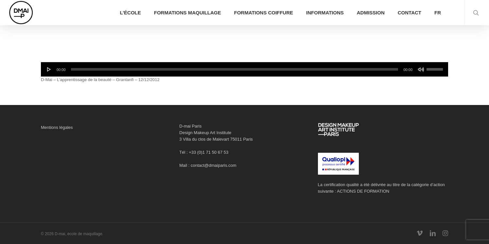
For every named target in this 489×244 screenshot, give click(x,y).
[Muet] (421, 69)
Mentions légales (57, 127)
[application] (244, 69)
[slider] (234, 69)
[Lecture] (49, 69)
